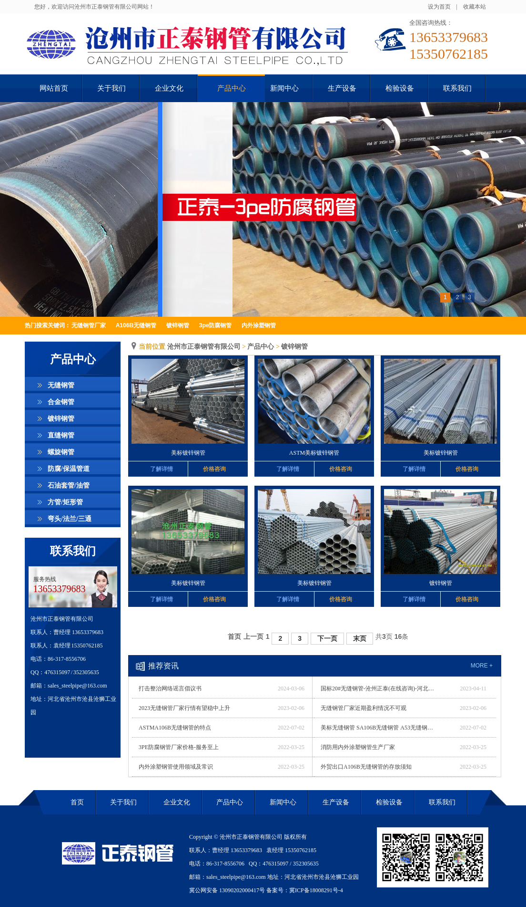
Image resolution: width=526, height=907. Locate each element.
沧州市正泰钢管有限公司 (204, 346)
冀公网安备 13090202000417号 (227, 890)
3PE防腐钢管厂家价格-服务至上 (179, 747)
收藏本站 (474, 6)
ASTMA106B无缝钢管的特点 (175, 727)
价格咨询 (214, 469)
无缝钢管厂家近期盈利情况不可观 (363, 708)
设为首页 (439, 6)
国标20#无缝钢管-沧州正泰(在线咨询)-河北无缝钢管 (378, 688)
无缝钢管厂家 (88, 325)
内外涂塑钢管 (259, 325)
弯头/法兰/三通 (69, 518)
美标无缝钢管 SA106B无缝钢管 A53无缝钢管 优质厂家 (378, 727)
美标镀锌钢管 (188, 452)
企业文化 (176, 802)
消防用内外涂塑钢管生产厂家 (358, 747)
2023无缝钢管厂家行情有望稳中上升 (184, 708)
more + (482, 665)
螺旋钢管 (61, 452)
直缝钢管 (61, 435)
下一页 (327, 638)
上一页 (253, 636)
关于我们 (123, 802)
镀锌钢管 (177, 325)
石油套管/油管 (69, 485)
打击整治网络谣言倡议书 (170, 688)
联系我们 (73, 551)
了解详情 (161, 469)
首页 (234, 636)
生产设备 (336, 802)
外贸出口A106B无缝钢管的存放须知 (366, 766)
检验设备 (389, 802)
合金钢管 (61, 402)
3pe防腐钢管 (215, 325)
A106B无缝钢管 (136, 325)
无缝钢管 (61, 385)
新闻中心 (283, 802)
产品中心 (260, 346)
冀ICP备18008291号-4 (316, 890)
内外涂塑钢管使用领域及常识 (176, 766)
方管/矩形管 (65, 502)
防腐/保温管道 (69, 468)
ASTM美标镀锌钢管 (314, 452)
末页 (359, 638)
